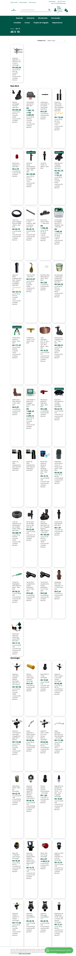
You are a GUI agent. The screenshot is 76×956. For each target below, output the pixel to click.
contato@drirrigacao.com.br (47, 899)
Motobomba (42, 18)
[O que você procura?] (49, 10)
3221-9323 (58, 3)
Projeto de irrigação (41, 23)
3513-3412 (61, 1)
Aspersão (19, 18)
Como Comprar (29, 892)
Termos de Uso (29, 894)
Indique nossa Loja (15, 897)
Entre (58, 10)
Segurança (28, 901)
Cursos (27, 23)
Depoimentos (57, 23)
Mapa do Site (14, 891)
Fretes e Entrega (29, 895)
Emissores (30, 18)
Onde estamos (14, 895)
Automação (55, 18)
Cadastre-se (60, 11)
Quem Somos (14, 2)
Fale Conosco (32, 2)
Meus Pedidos (23, 2)
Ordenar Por (41, 40)
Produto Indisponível (16, 50)
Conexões (17, 23)
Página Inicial (14, 887)
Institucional (15, 884)
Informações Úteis (29, 885)
